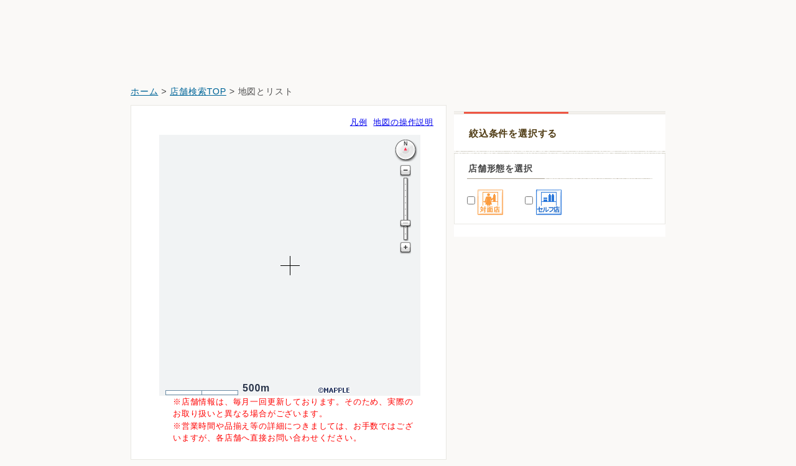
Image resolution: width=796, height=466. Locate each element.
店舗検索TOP (198, 91)
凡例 (359, 122)
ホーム (144, 91)
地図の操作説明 (403, 122)
